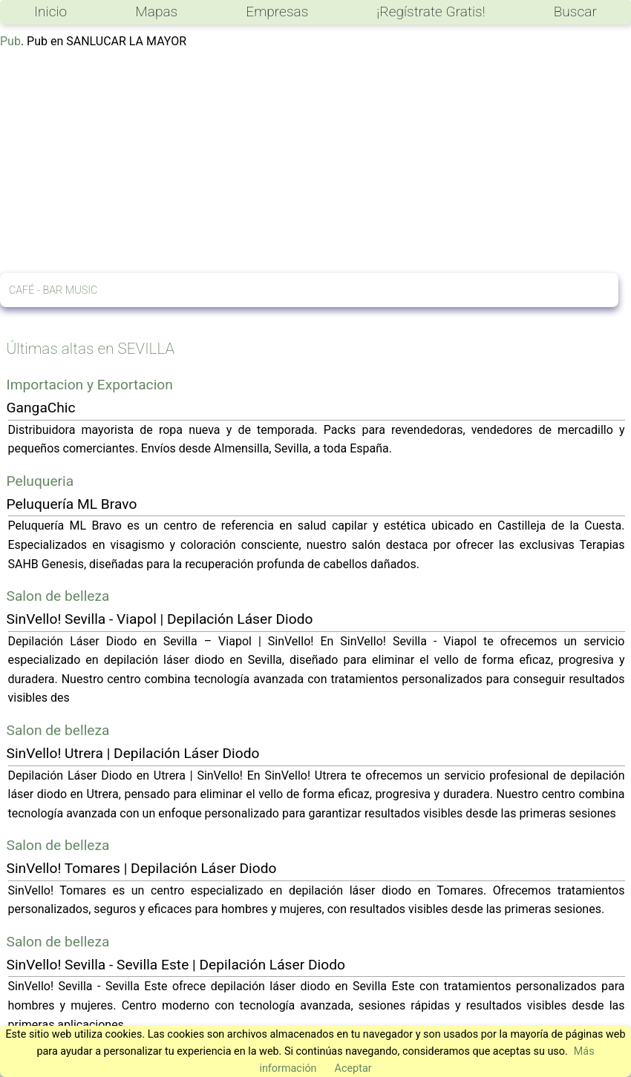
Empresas (277, 11)
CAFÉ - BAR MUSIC (53, 290)
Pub (10, 41)
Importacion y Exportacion (90, 384)
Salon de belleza (58, 596)
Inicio (50, 11)
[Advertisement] (315, 162)
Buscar (575, 11)
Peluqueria (40, 481)
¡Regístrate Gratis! (430, 11)
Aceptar (353, 1068)
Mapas (156, 11)
